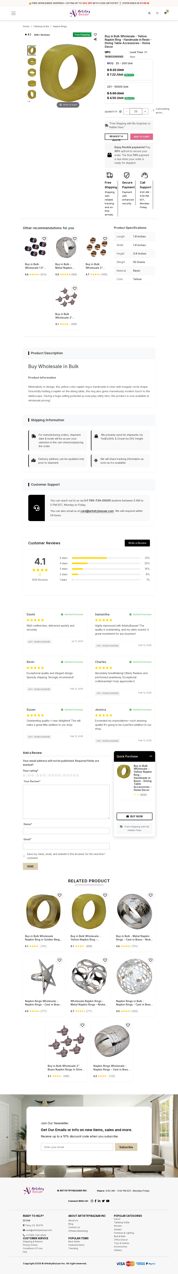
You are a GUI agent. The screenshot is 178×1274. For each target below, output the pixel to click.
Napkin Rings (60, 26)
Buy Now (134, 815)
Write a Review (137, 541)
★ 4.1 (28, 34)
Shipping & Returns (33, 1240)
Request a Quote (116, 136)
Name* (28, 823)
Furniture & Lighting (124, 1231)
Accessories (120, 1245)
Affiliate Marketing (78, 1229)
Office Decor (121, 1238)
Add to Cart (142, 135)
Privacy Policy (30, 1244)
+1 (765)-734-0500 (34, 1234)
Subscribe (126, 1146)
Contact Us (74, 1226)
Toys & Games (121, 1242)
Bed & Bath (119, 1235)
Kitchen (118, 1224)
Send (30, 865)
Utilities (118, 1249)
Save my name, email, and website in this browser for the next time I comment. (66, 855)
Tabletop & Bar (41, 26)
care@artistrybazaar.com (97, 510)
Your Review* (32, 780)
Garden (118, 1228)
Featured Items (76, 1244)
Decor (117, 1218)
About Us (73, 1219)
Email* (27, 838)
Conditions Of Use (32, 1247)
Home (26, 26)
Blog (70, 1222)
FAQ (25, 1250)
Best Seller (74, 1240)
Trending (73, 1247)
